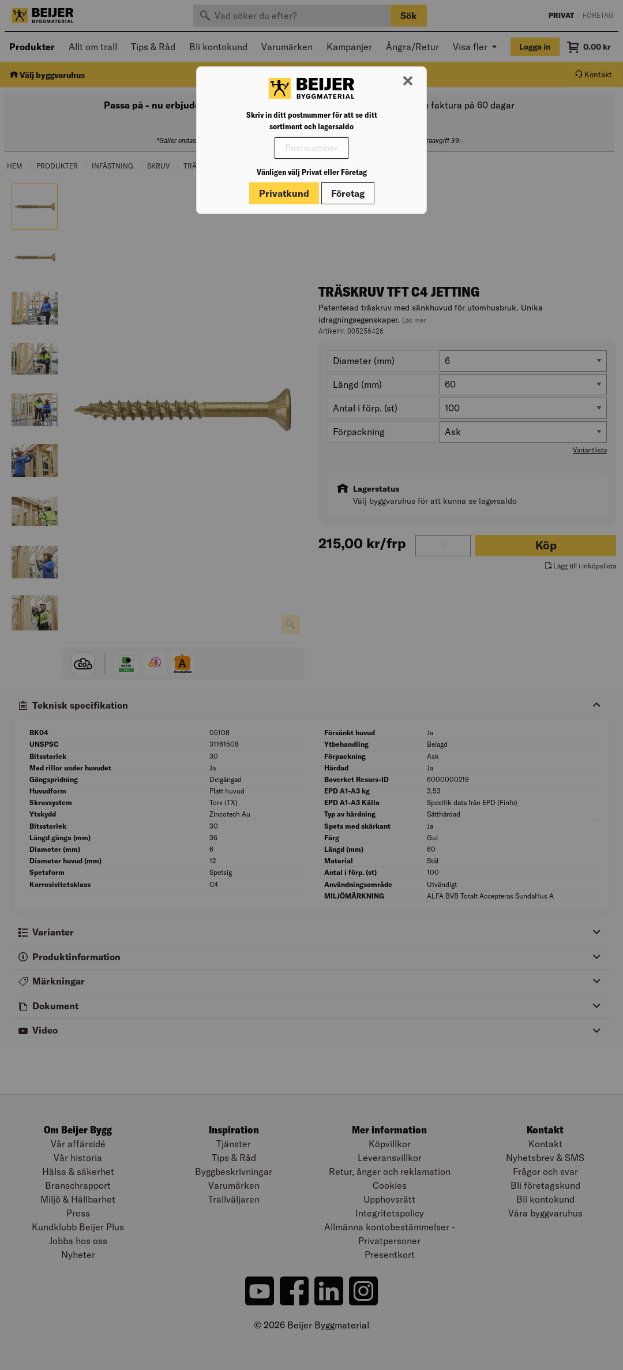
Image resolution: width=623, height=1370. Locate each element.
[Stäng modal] (408, 81)
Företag (348, 193)
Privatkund (284, 193)
